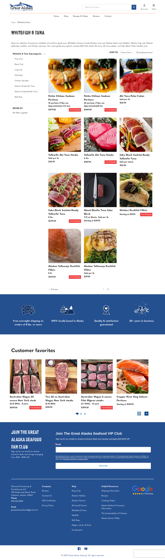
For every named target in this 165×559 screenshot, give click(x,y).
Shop (66, 16)
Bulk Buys (18, 97)
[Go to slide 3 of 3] (85, 414)
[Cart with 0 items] (154, 7)
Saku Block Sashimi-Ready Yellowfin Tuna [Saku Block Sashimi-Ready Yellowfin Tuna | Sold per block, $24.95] (136, 159)
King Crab (76, 491)
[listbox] (127, 53)
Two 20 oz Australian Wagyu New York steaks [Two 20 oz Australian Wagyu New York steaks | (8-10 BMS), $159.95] (61, 400)
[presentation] (149, 553)
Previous (53, 289)
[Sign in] (144, 7)
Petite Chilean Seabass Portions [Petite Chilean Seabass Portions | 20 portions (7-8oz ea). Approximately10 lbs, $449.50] (100, 101)
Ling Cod (18, 70)
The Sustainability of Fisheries (114, 513)
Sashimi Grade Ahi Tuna (25, 86)
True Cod (19, 59)
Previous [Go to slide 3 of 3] (139, 414)
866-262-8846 (17, 501)
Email (58, 444)
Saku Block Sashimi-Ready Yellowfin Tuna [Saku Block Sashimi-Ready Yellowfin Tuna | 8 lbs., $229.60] (64, 214)
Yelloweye (19, 75)
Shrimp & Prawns (79, 506)
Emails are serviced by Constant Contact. (75, 459)
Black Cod (19, 64)
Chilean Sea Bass (22, 81)
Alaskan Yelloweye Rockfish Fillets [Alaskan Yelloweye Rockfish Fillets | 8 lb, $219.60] (64, 270)
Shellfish (75, 515)
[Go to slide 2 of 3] (81, 414)
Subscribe (103, 466)
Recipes (104, 496)
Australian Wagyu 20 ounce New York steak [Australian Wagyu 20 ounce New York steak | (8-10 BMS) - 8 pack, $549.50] (25, 400)
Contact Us (47, 496)
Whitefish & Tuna (79, 511)
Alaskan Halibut (78, 496)
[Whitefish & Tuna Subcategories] (29, 54)
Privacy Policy (47, 506)
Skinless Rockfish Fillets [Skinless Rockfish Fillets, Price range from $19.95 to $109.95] (133, 210)
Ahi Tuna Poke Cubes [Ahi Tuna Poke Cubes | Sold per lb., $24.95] (136, 98)
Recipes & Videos (80, 16)
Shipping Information (110, 491)
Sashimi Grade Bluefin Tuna (26, 92)
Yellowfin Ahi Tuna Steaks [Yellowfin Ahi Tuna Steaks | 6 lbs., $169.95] (100, 157)
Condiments (77, 530)
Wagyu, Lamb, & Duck (81, 525)
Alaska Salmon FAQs (110, 518)
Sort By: (113, 52)
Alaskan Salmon (79, 501)
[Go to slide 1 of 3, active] (77, 414)
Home (56, 16)
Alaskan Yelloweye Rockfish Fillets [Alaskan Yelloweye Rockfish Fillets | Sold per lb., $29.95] (100, 270)
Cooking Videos (108, 501)
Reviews (96, 16)
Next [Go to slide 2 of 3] (146, 414)
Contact (107, 16)
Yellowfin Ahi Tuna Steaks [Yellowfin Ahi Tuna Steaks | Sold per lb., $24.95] (64, 157)
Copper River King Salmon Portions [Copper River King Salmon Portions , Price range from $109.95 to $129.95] (132, 399)
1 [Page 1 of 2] (103, 289)
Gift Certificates (49, 501)
